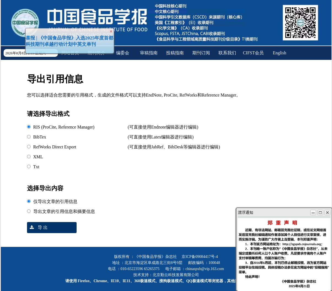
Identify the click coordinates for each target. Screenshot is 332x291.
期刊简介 (96, 52)
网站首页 (70, 52)
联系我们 (227, 52)
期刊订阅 (201, 52)
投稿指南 (175, 52)
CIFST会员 (253, 52)
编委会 (122, 52)
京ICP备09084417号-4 (200, 257)
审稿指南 (149, 52)
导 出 (37, 227)
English (279, 52)
